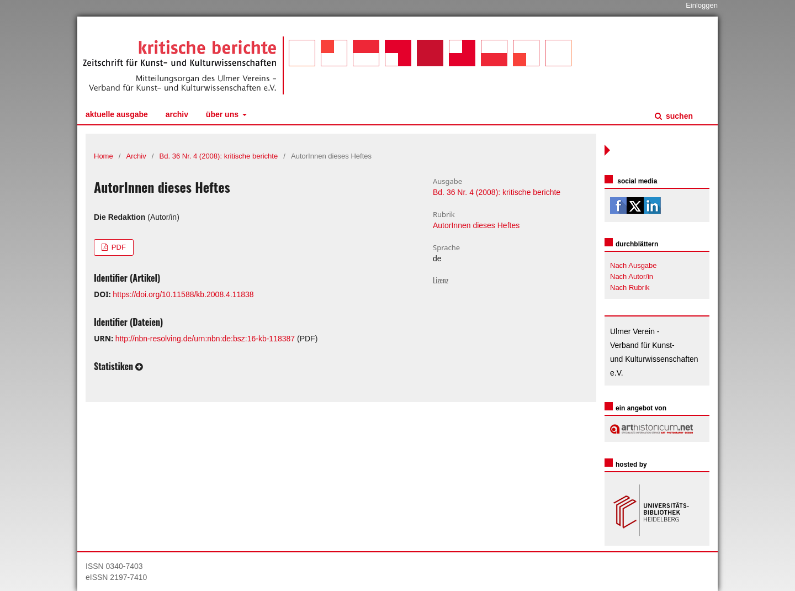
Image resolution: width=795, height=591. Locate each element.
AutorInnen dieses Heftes (476, 225)
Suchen (678, 116)
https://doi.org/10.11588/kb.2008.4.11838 (183, 294)
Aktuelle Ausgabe (117, 114)
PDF (117, 247)
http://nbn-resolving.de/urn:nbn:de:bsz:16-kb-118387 (205, 338)
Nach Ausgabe (633, 265)
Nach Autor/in (631, 276)
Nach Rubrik (630, 287)
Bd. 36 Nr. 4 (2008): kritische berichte (219, 156)
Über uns (223, 114)
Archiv (177, 114)
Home (103, 156)
